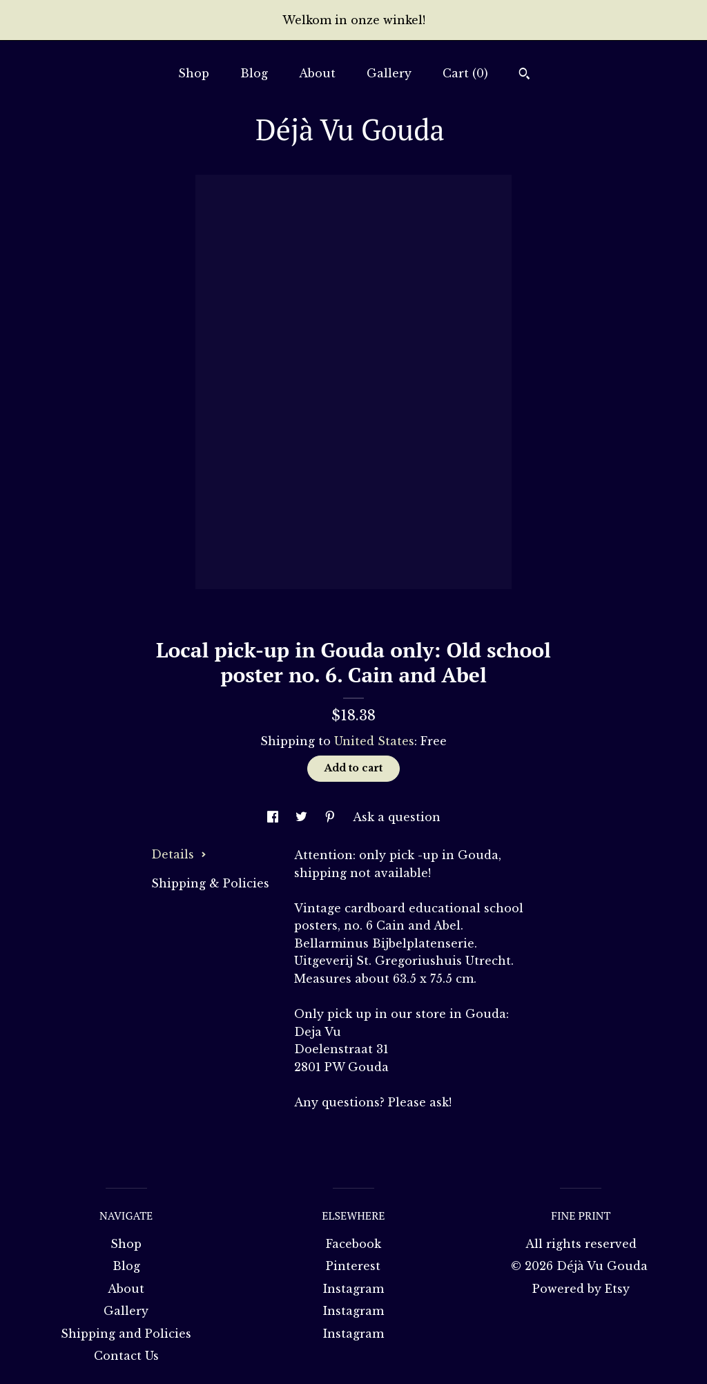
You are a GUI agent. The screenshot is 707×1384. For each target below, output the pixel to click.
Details (178, 854)
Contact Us (126, 1356)
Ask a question (396, 817)
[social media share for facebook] (274, 817)
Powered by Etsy (581, 1289)
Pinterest (353, 1266)
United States (374, 741)
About (317, 73)
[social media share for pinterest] (332, 817)
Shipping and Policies (126, 1333)
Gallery (389, 73)
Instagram (353, 1289)
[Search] (524, 75)
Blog (254, 73)
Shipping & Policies (210, 883)
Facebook (353, 1244)
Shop (193, 73)
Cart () (465, 73)
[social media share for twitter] (303, 817)
